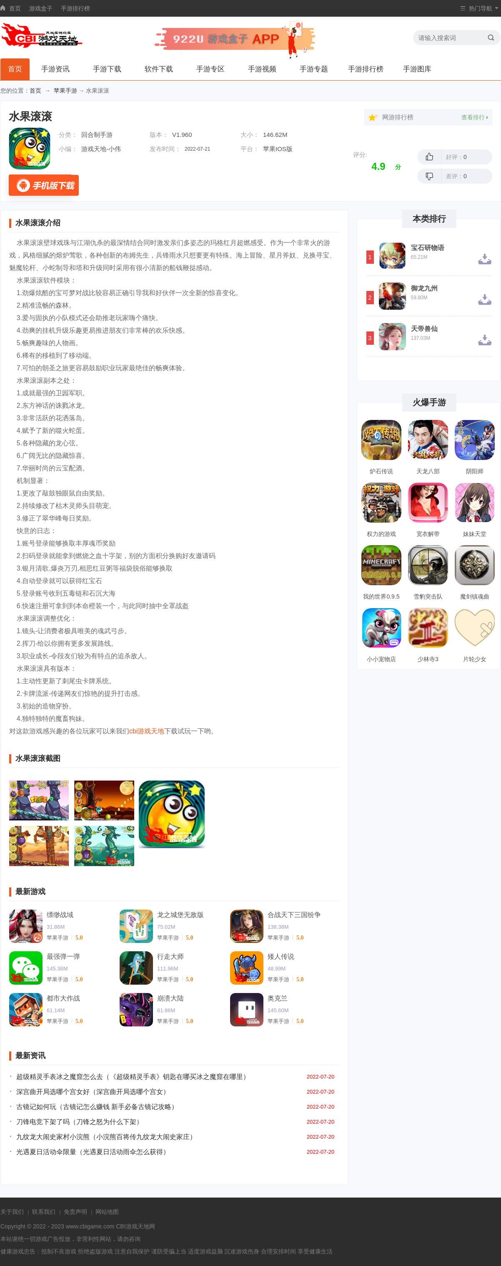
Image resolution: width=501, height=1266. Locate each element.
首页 (15, 8)
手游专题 (314, 69)
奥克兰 (278, 998)
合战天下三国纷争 (294, 914)
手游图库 (417, 69)
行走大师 (170, 956)
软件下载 (159, 69)
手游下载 (107, 69)
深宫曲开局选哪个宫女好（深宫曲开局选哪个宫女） (93, 1091)
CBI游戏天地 (132, 1226)
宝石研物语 (427, 248)
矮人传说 (281, 956)
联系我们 (43, 1211)
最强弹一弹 (63, 956)
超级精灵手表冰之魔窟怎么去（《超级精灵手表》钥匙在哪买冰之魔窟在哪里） (133, 1076)
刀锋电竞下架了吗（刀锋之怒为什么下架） (79, 1121)
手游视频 (262, 69)
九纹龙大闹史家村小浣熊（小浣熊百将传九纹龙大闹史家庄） (106, 1136)
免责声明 (75, 1211)
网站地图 (107, 1211)
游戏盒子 (41, 8)
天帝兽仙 (424, 329)
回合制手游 (97, 134)
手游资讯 (55, 69)
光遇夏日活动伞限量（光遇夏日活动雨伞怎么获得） (93, 1151)
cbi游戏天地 (146, 731)
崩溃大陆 (170, 998)
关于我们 (12, 1211)
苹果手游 (65, 90)
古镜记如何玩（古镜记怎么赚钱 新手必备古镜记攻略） (97, 1106)
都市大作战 (63, 998)
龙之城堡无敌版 (180, 914)
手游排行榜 (75, 8)
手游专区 (210, 69)
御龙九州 (424, 288)
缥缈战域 (60, 914)
